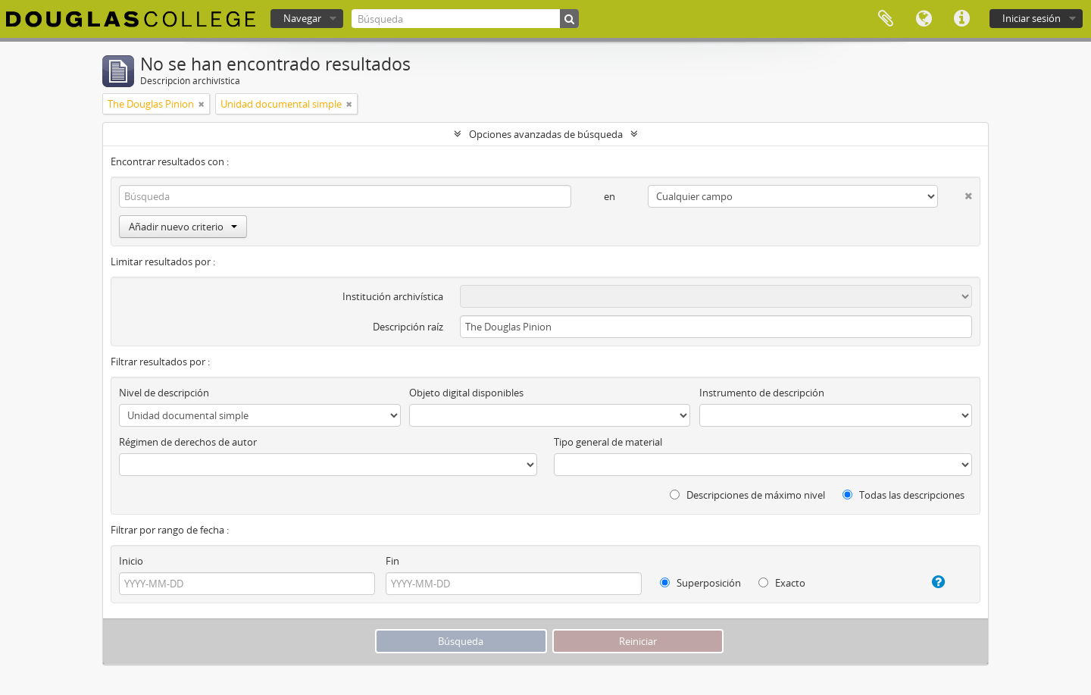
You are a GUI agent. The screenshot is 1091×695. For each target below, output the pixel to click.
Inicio (131, 561)
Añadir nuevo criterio (183, 226)
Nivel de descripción (164, 392)
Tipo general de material (608, 442)
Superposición (700, 583)
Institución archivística (392, 296)
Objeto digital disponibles (466, 392)
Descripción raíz (408, 326)
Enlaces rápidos (961, 19)
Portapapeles (886, 19)
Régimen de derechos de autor (188, 442)
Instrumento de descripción (761, 392)
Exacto (781, 583)
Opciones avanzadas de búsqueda (546, 134)
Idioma (924, 19)
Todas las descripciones (903, 495)
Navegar (302, 18)
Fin (392, 561)
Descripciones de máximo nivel (747, 495)
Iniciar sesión (1031, 18)
